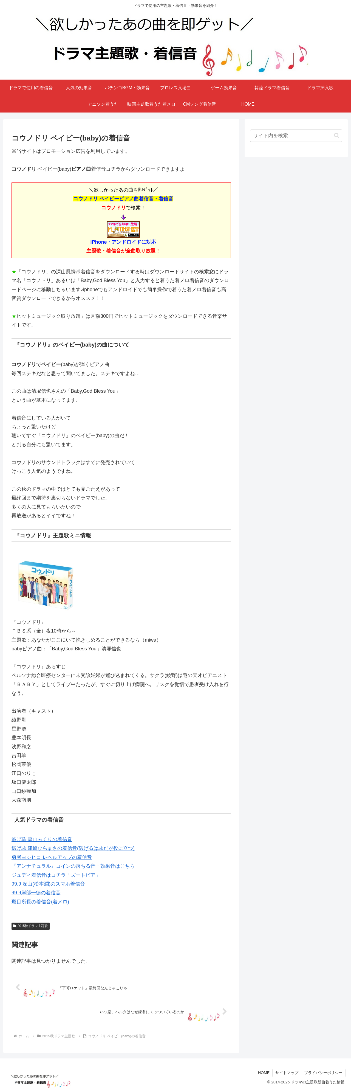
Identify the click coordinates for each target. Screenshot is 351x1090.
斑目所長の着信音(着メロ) (40, 901)
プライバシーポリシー (323, 1073)
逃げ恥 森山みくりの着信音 (42, 839)
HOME (264, 1073)
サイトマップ (286, 1073)
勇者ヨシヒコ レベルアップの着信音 (52, 857)
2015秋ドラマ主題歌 (30, 926)
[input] (296, 136)
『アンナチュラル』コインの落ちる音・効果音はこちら (73, 866)
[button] (336, 135)
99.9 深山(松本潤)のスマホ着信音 (48, 884)
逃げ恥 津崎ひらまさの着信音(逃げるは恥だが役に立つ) (73, 848)
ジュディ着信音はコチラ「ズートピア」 (56, 875)
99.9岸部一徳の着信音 (36, 892)
